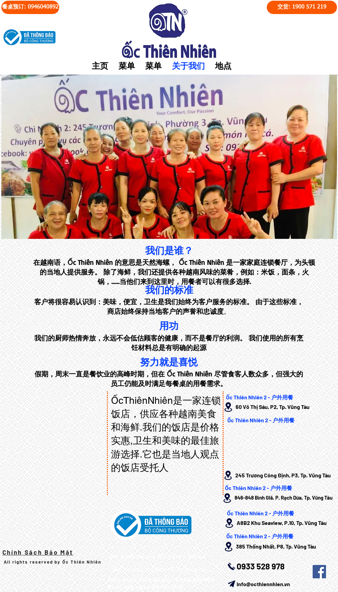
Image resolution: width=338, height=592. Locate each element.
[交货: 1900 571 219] (302, 7)
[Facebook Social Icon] (319, 571)
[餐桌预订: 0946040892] (30, 7)
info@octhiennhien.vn (263, 584)
